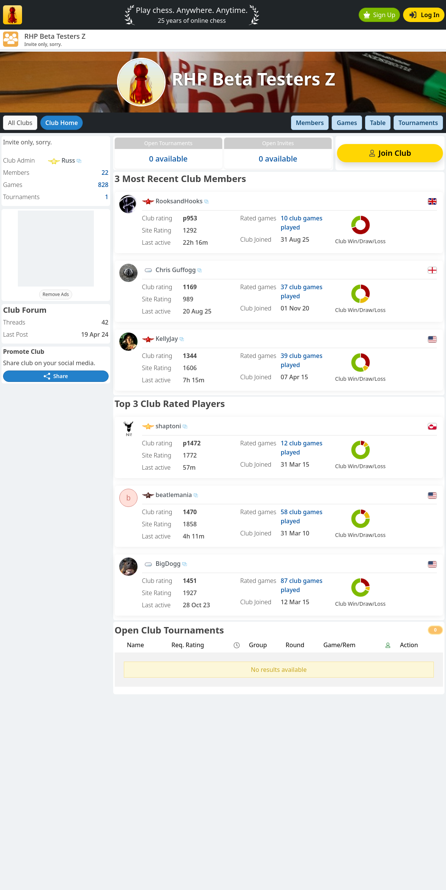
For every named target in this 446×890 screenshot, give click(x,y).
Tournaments (418, 123)
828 (103, 185)
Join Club (390, 153)
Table (378, 123)
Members (310, 123)
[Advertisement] (56, 249)
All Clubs (20, 123)
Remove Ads (56, 294)
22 (104, 172)
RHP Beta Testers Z (253, 79)
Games (347, 123)
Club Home (61, 123)
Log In (425, 15)
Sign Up (379, 15)
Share (56, 376)
